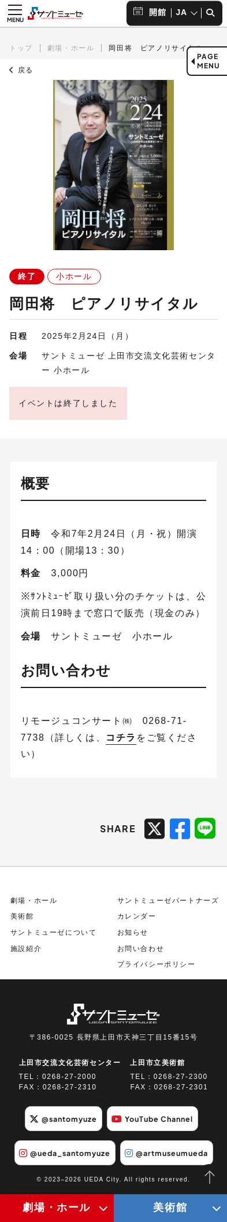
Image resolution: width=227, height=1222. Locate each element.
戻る (21, 70)
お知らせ (132, 932)
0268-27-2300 (181, 1077)
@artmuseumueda (166, 1153)
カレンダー (137, 916)
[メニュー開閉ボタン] (15, 13)
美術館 (22, 916)
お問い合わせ (141, 949)
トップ (21, 48)
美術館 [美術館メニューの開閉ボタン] (170, 1207)
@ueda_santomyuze (64, 1153)
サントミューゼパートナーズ (168, 901)
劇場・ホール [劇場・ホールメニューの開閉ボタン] (57, 1207)
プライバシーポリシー (156, 964)
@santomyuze (63, 1119)
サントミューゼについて (53, 932)
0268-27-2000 (69, 1077)
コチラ (121, 737)
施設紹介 (26, 949)
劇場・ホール (71, 48)
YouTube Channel (152, 1119)
